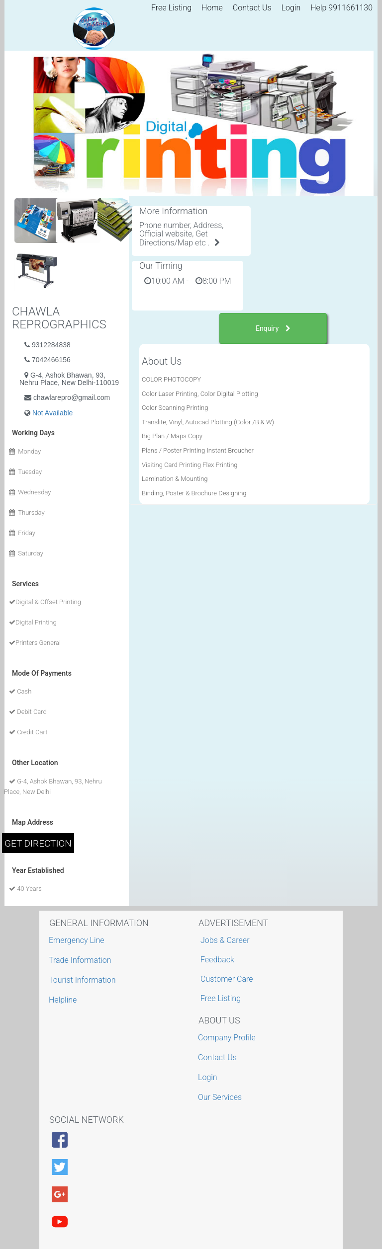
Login (291, 7)
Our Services (221, 1097)
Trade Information (81, 960)
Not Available (52, 413)
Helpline (64, 1000)
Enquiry (273, 328)
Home (212, 7)
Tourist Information (83, 980)
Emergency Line (77, 940)
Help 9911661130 (341, 7)
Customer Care (226, 979)
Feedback (217, 959)
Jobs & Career (225, 940)
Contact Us (252, 7)
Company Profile (228, 1037)
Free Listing (171, 7)
